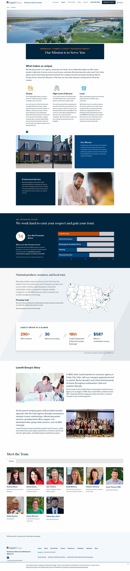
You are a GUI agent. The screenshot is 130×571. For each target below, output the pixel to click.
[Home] (14, 548)
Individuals (80, 548)
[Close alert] (128, 564)
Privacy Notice (42, 557)
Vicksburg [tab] (11, 461)
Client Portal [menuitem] (71, 2)
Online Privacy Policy (32, 567)
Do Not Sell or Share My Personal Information (80, 557)
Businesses (71, 548)
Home (8, 7)
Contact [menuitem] (85, 2)
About (46, 548)
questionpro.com (39, 257)
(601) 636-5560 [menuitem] (95, 2)
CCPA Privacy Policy (47, 567)
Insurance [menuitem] (55, 2)
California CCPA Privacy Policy (56, 557)
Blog (96, 548)
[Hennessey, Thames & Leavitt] (14, 2)
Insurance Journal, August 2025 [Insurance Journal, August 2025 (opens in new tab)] (101, 353)
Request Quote (108, 2)
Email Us (40, 552)
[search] (120, 3)
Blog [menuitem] (79, 2)
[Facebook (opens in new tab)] (28, 132)
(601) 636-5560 (51, 552)
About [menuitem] (63, 2)
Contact (62, 548)
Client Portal (54, 548)
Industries (89, 548)
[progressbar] (86, 234)
